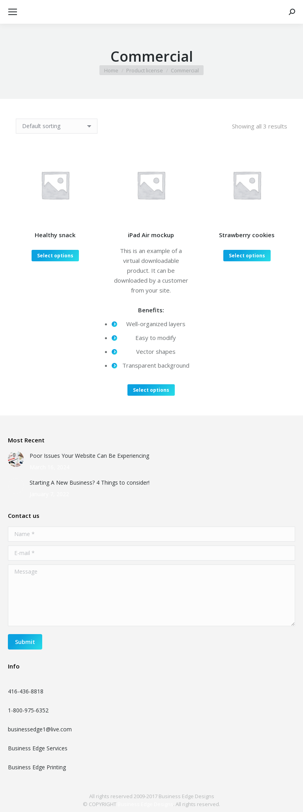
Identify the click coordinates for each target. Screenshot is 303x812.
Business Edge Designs (145, 804)
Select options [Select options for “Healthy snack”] (55, 255)
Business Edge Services (37, 748)
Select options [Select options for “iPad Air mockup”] (151, 390)
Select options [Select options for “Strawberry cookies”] (247, 255)
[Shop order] (56, 126)
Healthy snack (55, 235)
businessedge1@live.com (40, 729)
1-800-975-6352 (28, 710)
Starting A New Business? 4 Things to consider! (90, 482)
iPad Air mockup (151, 235)
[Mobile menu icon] (12, 12)
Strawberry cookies (247, 235)
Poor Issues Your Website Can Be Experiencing (89, 455)
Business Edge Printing (37, 767)
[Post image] (16, 459)
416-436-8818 (25, 691)
